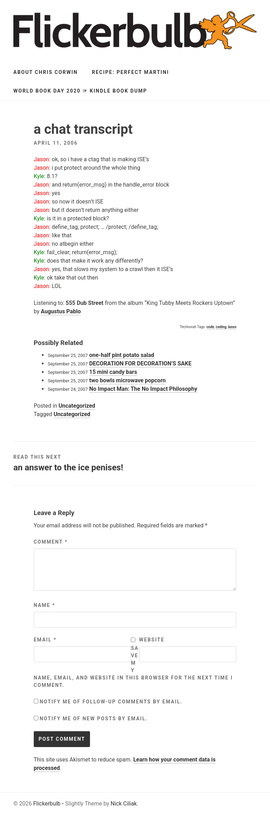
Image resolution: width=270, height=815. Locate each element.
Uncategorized (76, 405)
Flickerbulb (46, 803)
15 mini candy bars (113, 372)
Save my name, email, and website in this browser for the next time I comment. (133, 666)
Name (44, 605)
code (210, 327)
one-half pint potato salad (121, 355)
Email (45, 639)
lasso (232, 327)
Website (152, 639)
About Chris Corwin (45, 72)
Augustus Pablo (61, 311)
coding (221, 327)
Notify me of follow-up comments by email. (111, 701)
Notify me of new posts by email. (94, 718)
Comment (51, 542)
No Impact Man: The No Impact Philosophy (143, 388)
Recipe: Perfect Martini (130, 72)
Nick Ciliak (124, 803)
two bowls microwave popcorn (127, 380)
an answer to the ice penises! (68, 467)
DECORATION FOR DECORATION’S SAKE (140, 363)
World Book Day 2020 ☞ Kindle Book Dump (80, 91)
